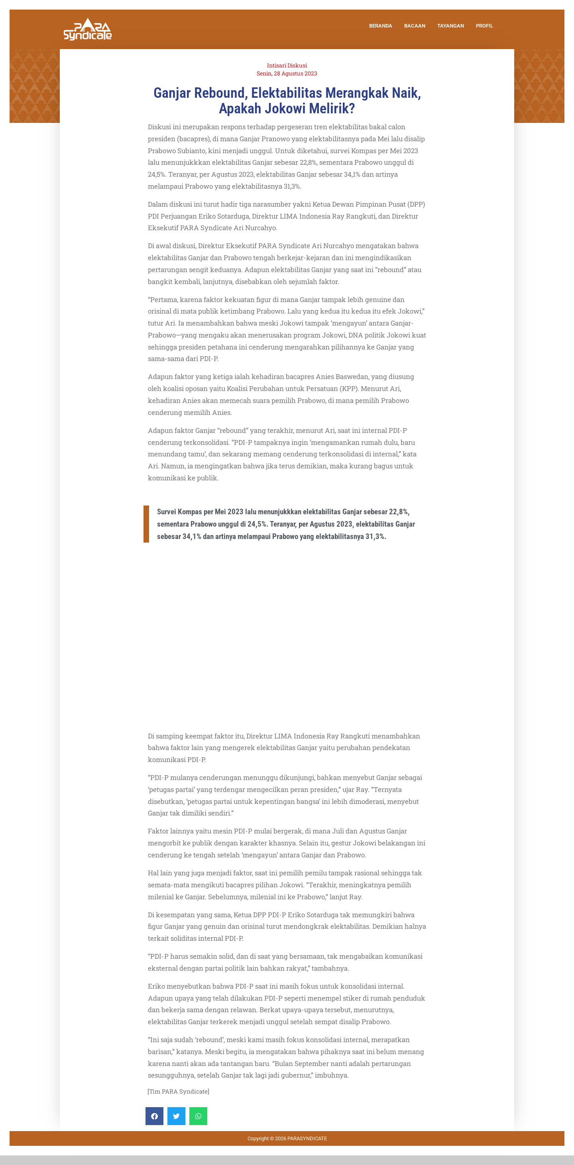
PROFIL (484, 26)
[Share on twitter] (176, 1116)
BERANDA (380, 26)
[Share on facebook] (154, 1116)
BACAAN (414, 26)
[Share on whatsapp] (198, 1116)
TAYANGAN (450, 26)
